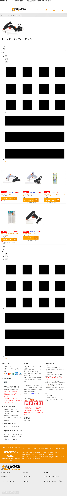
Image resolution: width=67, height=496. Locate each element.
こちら (10, 426)
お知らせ (49, 386)
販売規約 (47, 472)
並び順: (3, 46)
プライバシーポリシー (51, 476)
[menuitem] (6, 56)
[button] (8, 201)
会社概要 (26, 472)
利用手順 (26, 481)
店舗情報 (4, 476)
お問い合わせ (5, 472)
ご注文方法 (26, 476)
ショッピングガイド (8, 481)
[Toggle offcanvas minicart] (54, 10)
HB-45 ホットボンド (28, 194)
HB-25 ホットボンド (7, 194)
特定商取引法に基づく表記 (53, 481)
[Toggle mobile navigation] (2, 9)
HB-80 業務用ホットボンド (31, 233)
